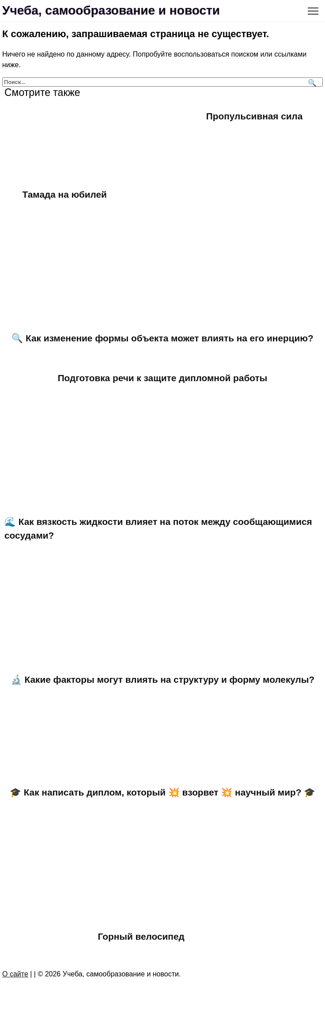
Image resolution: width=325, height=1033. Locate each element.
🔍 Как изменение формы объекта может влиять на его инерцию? (162, 338)
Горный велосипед (141, 936)
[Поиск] (311, 82)
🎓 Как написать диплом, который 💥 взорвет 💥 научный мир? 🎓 (162, 792)
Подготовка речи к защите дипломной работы (163, 378)
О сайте (15, 974)
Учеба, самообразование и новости (111, 10)
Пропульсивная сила (254, 116)
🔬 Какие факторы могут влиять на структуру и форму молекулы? (163, 679)
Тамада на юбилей (65, 194)
